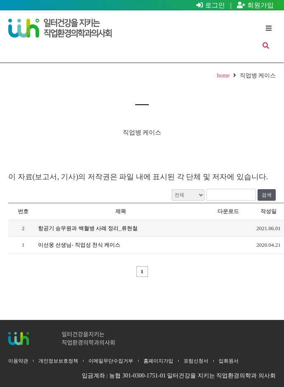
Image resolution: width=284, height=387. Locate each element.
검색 (267, 195)
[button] (268, 28)
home (223, 75)
